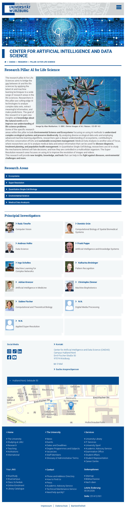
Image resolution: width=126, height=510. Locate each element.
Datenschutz (61, 506)
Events (49, 442)
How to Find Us (53, 479)
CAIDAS (12, 62)
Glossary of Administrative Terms (62, 458)
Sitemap (89, 476)
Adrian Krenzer (25, 282)
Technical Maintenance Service (61, 489)
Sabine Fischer (25, 301)
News (48, 439)
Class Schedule (14, 482)
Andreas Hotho (25, 243)
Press (48, 482)
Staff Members (53, 455)
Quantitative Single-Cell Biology (23, 189)
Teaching (11, 448)
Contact (49, 469)
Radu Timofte (24, 223)
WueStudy (11, 476)
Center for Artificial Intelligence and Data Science (61, 53)
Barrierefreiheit (78, 506)
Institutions (12, 451)
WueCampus (13, 479)
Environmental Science (19, 196)
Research (22, 62)
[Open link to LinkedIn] (20, 351)
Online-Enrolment (15, 485)
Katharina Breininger (88, 262)
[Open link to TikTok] (14, 351)
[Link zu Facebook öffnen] (9, 357)
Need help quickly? (54, 492)
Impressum (46, 506)
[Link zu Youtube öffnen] (14, 357)
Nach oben (90, 482)
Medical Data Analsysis (19, 202)
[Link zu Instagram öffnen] (9, 351)
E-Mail (60, 364)
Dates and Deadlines (56, 445)
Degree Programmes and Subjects (62, 448)
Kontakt (59, 344)
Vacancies (51, 451)
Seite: (87, 496)
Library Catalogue (15, 488)
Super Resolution (16, 183)
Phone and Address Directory (59, 476)
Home (9, 432)
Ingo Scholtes (24, 262)
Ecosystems (14, 176)
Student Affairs (92, 455)
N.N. (80, 301)
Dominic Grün (83, 223)
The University (13, 439)
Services (89, 432)
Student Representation (96, 458)
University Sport (92, 445)
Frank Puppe (83, 243)
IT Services (90, 442)
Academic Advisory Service (98, 448)
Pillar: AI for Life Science (42, 62)
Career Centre (91, 461)
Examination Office (94, 451)
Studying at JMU (14, 442)
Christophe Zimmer (87, 282)
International (12, 455)
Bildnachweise (92, 479)
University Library (93, 439)
